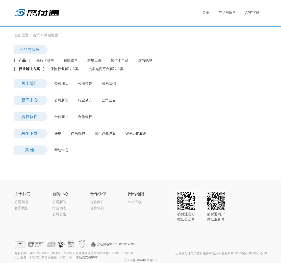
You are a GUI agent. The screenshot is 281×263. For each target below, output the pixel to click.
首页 (36, 35)
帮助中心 (61, 150)
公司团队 (61, 83)
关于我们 (29, 83)
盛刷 (57, 133)
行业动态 (85, 100)
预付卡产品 (120, 60)
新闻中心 (29, 100)
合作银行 (85, 117)
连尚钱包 (145, 60)
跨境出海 (94, 60)
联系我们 (109, 83)
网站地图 (51, 35)
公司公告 (109, 100)
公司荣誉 (85, 83)
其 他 (29, 150)
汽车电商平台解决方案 (106, 69)
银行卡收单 (45, 60)
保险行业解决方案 (64, 69)
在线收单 (71, 60)
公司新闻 (61, 100)
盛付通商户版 (105, 133)
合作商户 (61, 117)
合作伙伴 (29, 116)
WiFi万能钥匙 (136, 133)
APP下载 (29, 133)
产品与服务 (29, 49)
